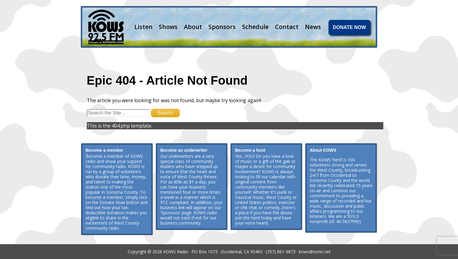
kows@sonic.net (315, 251)
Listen (143, 27)
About (193, 27)
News (313, 27)
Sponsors (222, 27)
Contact (287, 27)
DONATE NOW (349, 27)
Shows (168, 27)
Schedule (255, 27)
